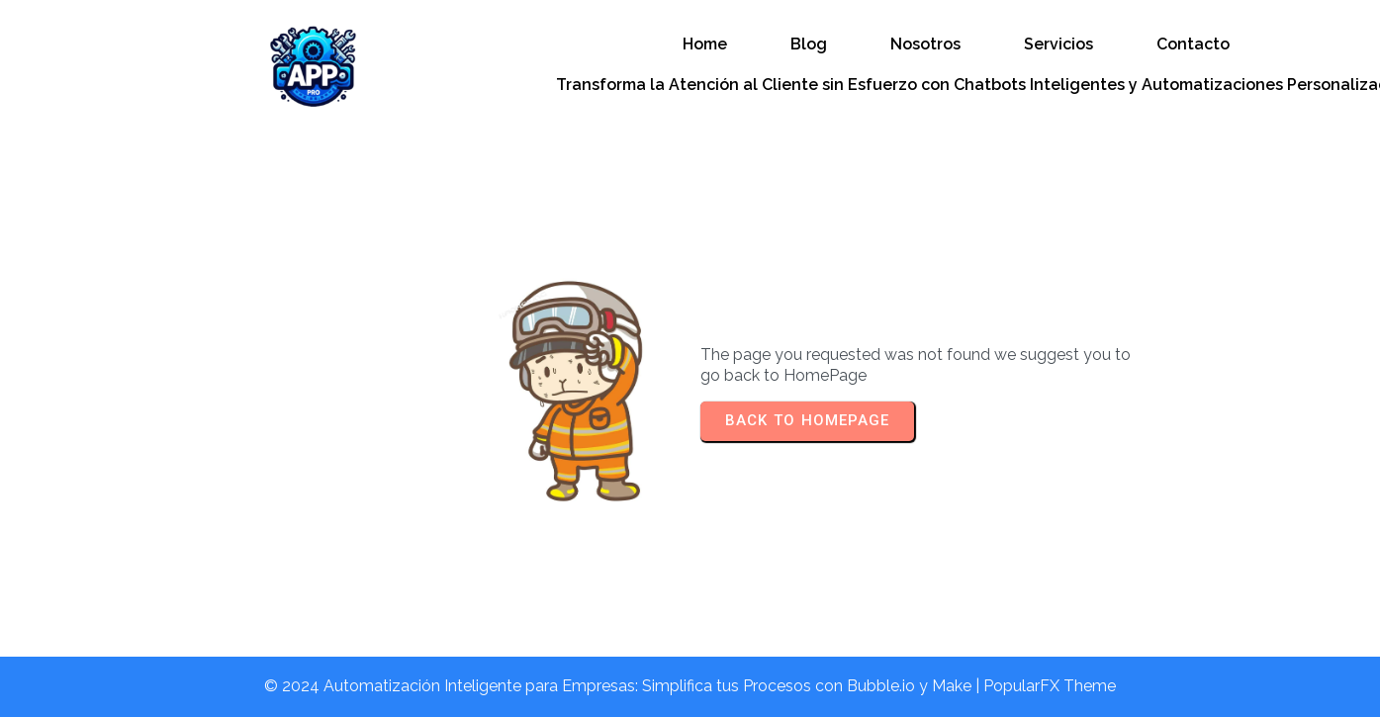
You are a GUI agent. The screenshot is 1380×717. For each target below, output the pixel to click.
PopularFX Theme (1049, 685)
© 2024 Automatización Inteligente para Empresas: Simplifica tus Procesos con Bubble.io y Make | (623, 685)
